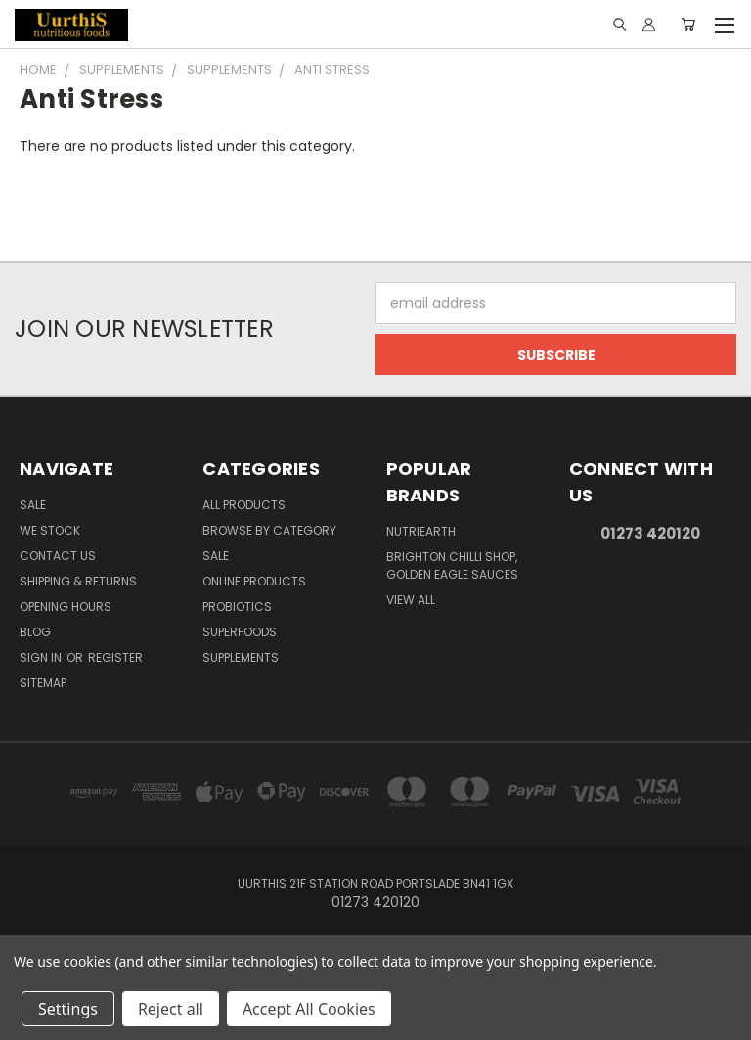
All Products (244, 505)
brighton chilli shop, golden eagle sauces (452, 565)
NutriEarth (421, 531)
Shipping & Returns (78, 581)
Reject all (170, 1008)
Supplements (240, 657)
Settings (68, 1008)
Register (115, 657)
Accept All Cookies (309, 1008)
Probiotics (237, 606)
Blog (35, 632)
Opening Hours (65, 606)
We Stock (50, 530)
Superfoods (239, 632)
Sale (33, 505)
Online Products (254, 581)
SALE (215, 555)
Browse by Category (269, 530)
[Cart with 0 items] (688, 24)
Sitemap (43, 682)
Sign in (42, 657)
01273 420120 (650, 533)
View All (410, 599)
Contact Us (58, 555)
